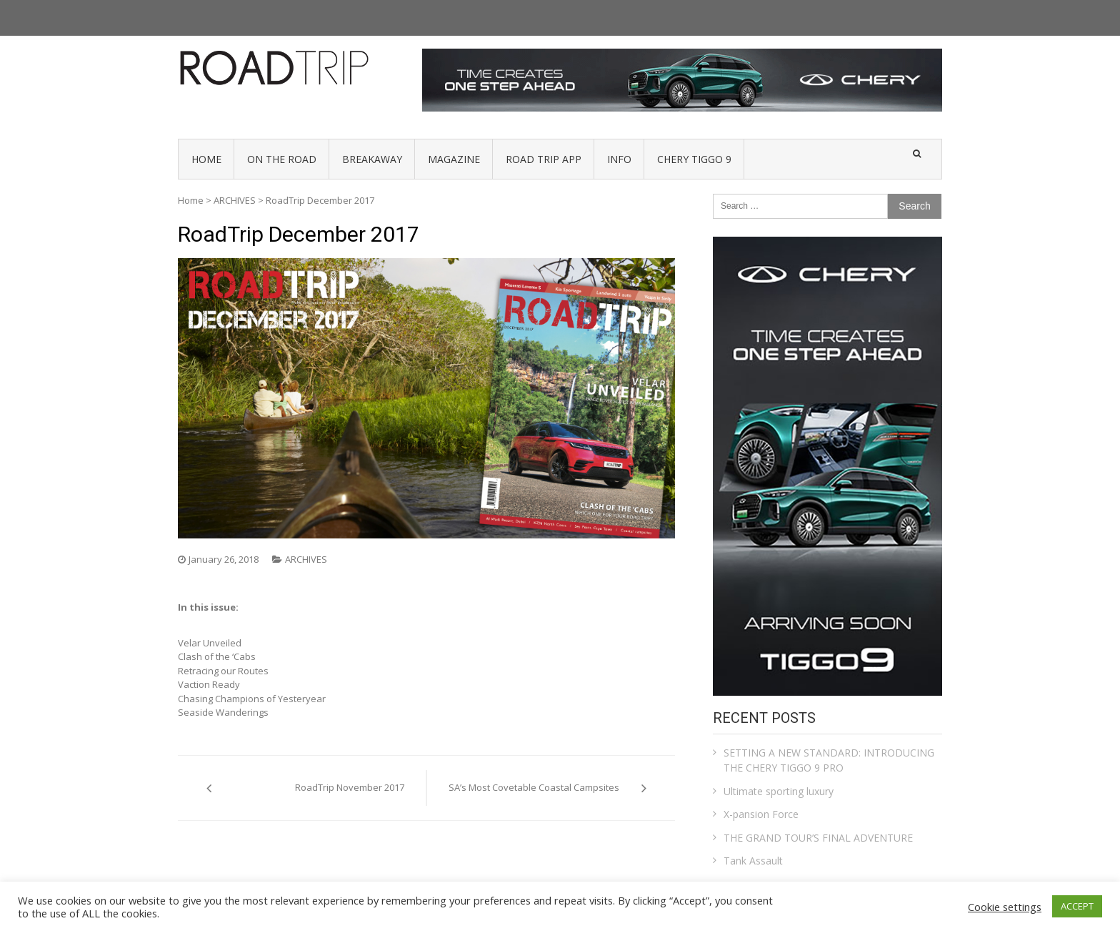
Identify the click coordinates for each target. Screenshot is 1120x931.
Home (191, 200)
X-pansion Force (761, 814)
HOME (206, 159)
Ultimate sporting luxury (779, 791)
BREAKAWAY (372, 159)
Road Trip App (543, 159)
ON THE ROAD (281, 159)
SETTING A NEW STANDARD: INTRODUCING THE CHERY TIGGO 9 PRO (829, 760)
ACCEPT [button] (1077, 906)
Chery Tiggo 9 (694, 159)
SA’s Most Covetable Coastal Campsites (534, 787)
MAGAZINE (454, 159)
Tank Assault (753, 860)
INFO (619, 159)
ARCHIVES (235, 200)
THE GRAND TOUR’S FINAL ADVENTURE (818, 837)
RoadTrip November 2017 (349, 787)
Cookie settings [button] (1004, 906)
